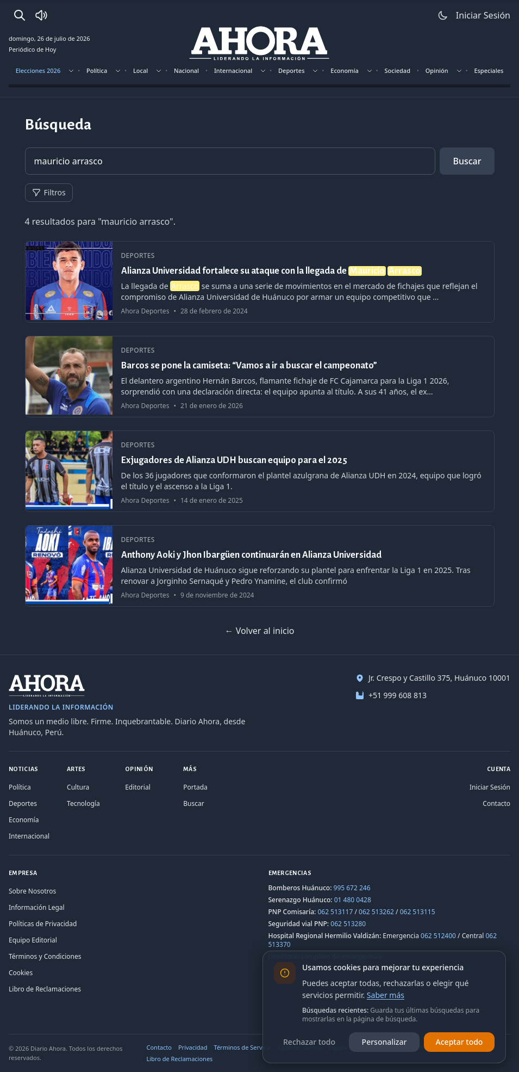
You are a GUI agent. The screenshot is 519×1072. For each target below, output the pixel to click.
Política (96, 70)
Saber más (385, 995)
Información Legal (37, 907)
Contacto (496, 803)
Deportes (291, 70)
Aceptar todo (459, 1042)
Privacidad (193, 1047)
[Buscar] (19, 15)
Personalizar (384, 1042)
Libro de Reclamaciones (45, 989)
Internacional (233, 70)
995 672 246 (352, 887)
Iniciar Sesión (490, 787)
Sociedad (397, 70)
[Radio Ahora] (41, 15)
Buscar (467, 161)
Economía (344, 70)
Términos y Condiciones (45, 956)
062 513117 (335, 911)
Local (140, 70)
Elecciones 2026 (38, 70)
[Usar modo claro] (443, 15)
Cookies (21, 972)
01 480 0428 (352, 899)
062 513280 (348, 923)
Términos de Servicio (243, 1047)
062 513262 (376, 911)
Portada (195, 787)
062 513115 (417, 911)
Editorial (138, 787)
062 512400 (438, 935)
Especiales (488, 70)
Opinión (437, 70)
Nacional (186, 70)
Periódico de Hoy (32, 49)
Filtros (49, 192)
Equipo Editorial (33, 940)
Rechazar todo (309, 1042)
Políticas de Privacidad (43, 923)
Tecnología (83, 803)
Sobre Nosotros (32, 891)
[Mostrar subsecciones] (71, 70)
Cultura (78, 787)
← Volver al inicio (259, 631)
